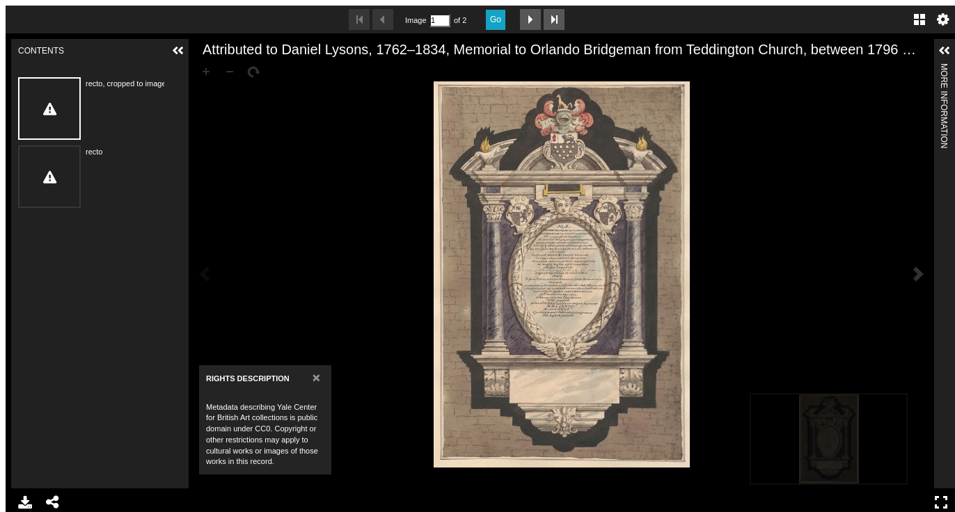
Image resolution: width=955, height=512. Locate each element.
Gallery (919, 19)
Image (415, 20)
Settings (943, 19)
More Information (944, 69)
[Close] (316, 377)
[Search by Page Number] (439, 20)
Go (495, 19)
